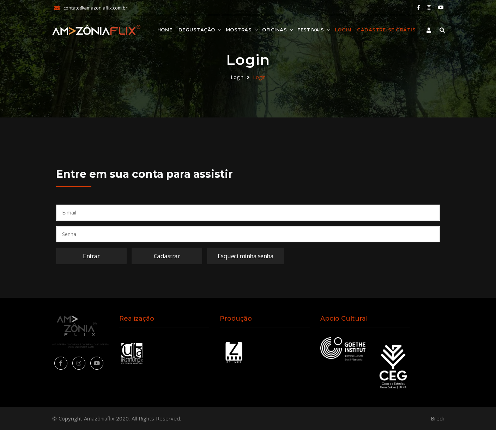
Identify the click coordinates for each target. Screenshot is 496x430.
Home (165, 29)
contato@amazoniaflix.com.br (95, 8)
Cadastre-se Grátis (386, 29)
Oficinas (274, 29)
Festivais (310, 29)
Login (343, 29)
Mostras (239, 29)
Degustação (197, 29)
